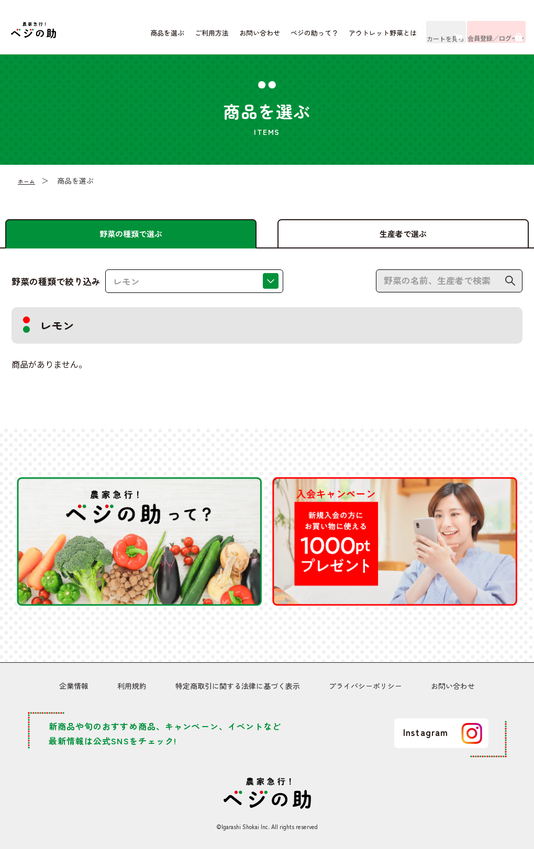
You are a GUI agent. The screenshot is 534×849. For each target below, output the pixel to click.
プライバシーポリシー (365, 688)
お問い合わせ (229, 36)
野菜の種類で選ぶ (131, 233)
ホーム (29, 187)
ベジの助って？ (284, 36)
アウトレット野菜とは (353, 36)
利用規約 (132, 688)
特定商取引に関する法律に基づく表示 (237, 688)
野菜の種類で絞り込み (56, 288)
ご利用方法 (182, 36)
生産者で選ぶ (403, 233)
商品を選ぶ (137, 36)
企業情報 (73, 688)
